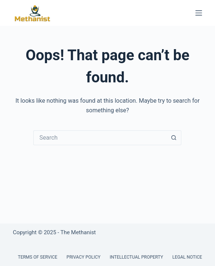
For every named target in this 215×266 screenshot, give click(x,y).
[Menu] (198, 13)
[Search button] (174, 137)
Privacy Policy (84, 257)
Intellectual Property (136, 257)
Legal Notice (187, 257)
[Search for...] (100, 137)
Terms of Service (37, 257)
